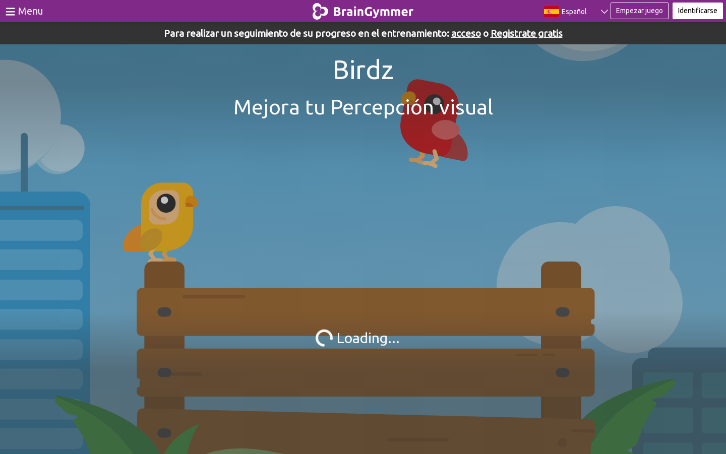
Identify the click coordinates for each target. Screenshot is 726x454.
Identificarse (697, 11)
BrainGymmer (363, 9)
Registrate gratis (527, 33)
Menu (30, 11)
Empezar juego (639, 11)
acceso (466, 33)
